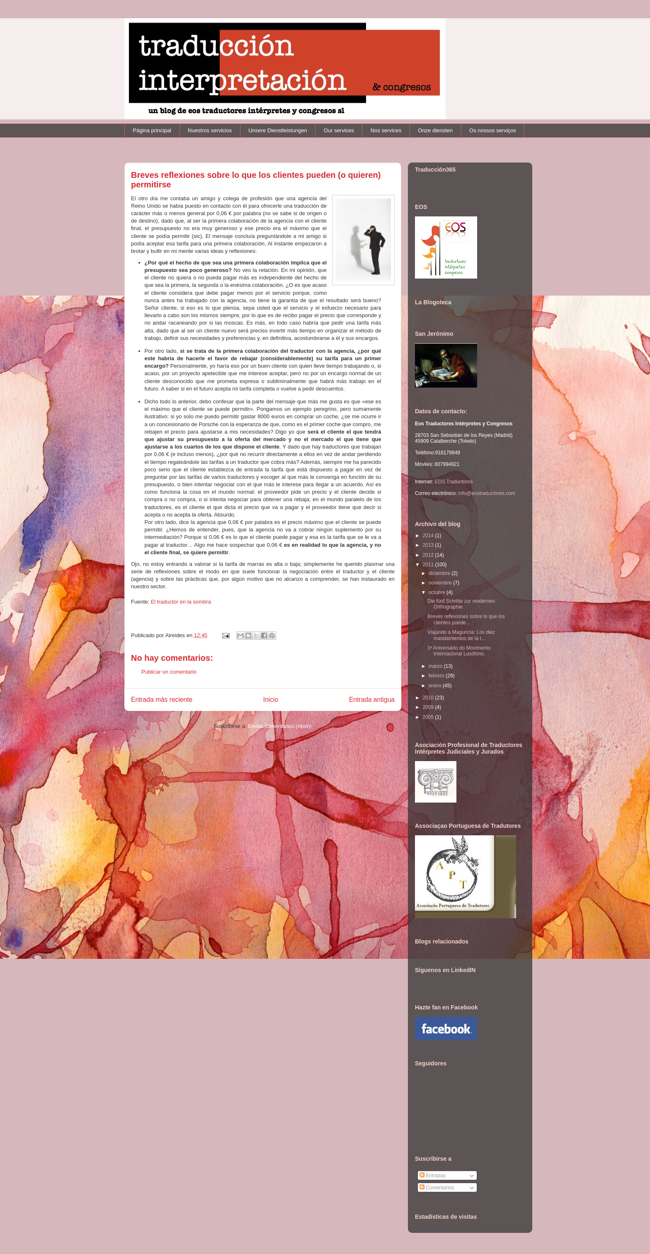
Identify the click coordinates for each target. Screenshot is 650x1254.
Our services (339, 130)
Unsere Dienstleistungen (277, 130)
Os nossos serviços (492, 130)
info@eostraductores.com (486, 493)
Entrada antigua (372, 699)
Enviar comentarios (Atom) (280, 726)
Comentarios (437, 1188)
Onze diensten (435, 130)
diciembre (440, 573)
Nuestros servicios (210, 130)
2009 (429, 707)
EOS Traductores (453, 482)
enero (436, 686)
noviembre (441, 583)
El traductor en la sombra (181, 602)
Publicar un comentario (168, 672)
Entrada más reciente (161, 699)
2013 (429, 545)
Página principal (152, 130)
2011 (429, 565)
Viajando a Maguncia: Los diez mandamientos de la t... (461, 635)
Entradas (433, 1176)
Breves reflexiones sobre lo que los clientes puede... (466, 619)
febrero (437, 676)
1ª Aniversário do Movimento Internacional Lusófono (459, 651)
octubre (437, 592)
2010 (429, 698)
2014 (429, 535)
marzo (436, 666)
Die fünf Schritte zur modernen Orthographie (461, 604)
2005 (429, 717)
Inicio (270, 699)
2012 (429, 555)
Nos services (386, 130)
